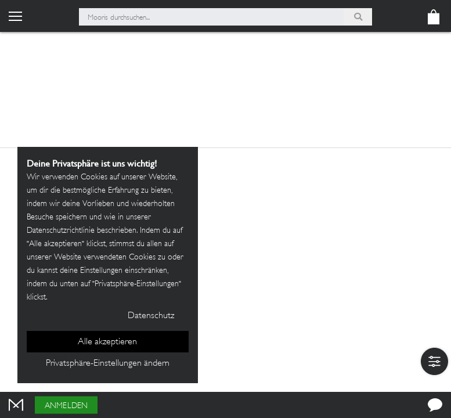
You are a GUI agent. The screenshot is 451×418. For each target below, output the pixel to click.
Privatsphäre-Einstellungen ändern (107, 363)
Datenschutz (151, 316)
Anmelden (66, 406)
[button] (434, 361)
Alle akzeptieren (107, 342)
